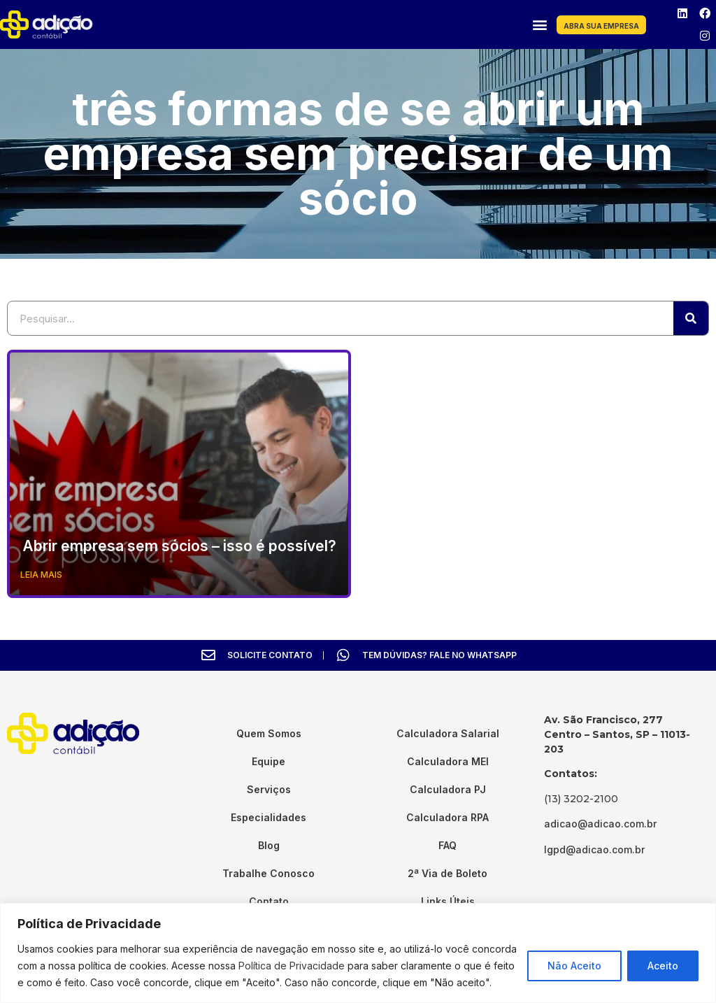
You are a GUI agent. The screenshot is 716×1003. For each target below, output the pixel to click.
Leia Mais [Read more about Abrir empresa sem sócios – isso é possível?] (41, 574)
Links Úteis (448, 901)
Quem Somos (268, 733)
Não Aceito (574, 966)
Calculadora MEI (448, 761)
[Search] (690, 318)
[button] (539, 24)
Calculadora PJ (448, 789)
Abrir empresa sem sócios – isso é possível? (179, 546)
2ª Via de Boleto (447, 873)
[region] (358, 953)
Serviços (269, 789)
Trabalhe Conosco (268, 873)
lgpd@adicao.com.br (594, 849)
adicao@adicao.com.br (600, 824)
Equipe (268, 761)
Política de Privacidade (291, 966)
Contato (269, 901)
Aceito (662, 966)
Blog (269, 845)
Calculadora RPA (447, 817)
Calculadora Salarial (447, 733)
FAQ (447, 845)
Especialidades (268, 817)
